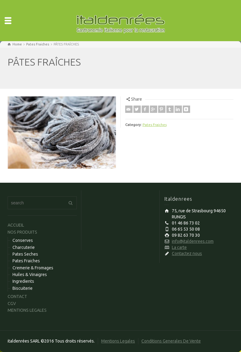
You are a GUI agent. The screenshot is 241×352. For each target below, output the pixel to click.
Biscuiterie (22, 288)
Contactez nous (187, 253)
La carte (179, 247)
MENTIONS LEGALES (27, 310)
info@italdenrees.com (193, 241)
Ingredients (23, 281)
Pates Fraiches (155, 125)
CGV (12, 303)
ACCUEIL (16, 225)
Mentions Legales (118, 341)
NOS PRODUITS (22, 232)
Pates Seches (25, 254)
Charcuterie (23, 247)
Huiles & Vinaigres (29, 274)
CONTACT (17, 296)
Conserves (22, 240)
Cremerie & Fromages (32, 267)
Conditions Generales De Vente (171, 341)
